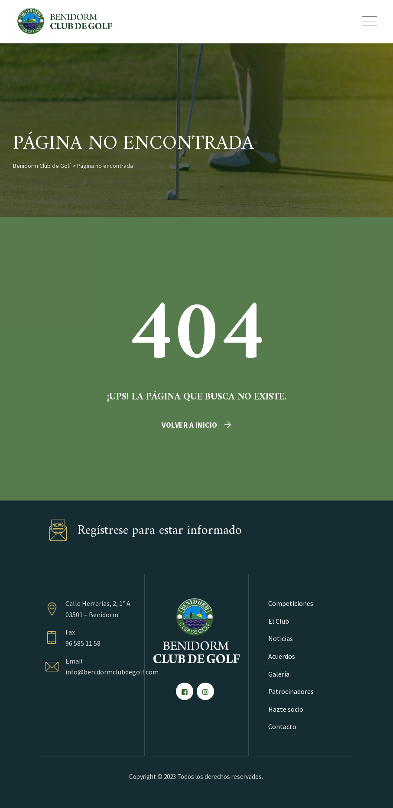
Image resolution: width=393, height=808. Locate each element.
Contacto (282, 726)
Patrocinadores (291, 691)
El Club (278, 621)
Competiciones (290, 603)
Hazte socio (285, 709)
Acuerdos (281, 656)
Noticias (280, 638)
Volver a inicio (190, 425)
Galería (278, 674)
